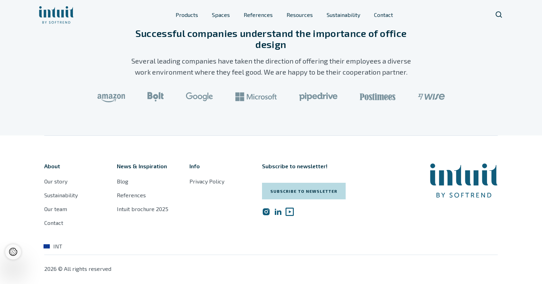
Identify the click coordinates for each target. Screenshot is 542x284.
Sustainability (343, 14)
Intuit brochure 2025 (142, 209)
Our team (55, 209)
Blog (122, 181)
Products (187, 14)
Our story (55, 181)
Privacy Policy (206, 181)
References (258, 14)
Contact (383, 14)
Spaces (221, 14)
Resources (300, 14)
